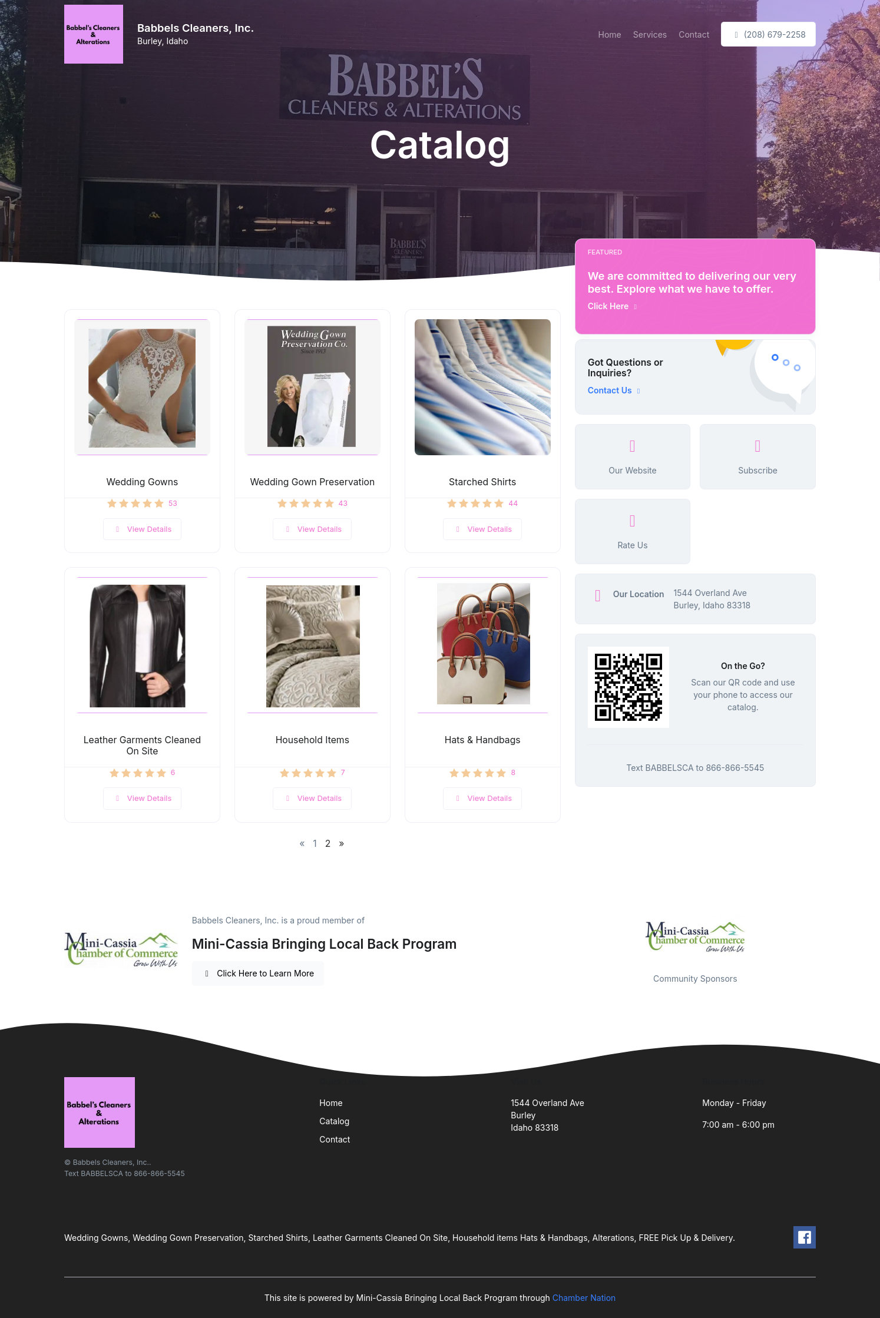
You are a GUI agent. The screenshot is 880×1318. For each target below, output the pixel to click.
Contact (694, 34)
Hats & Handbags (483, 740)
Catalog (334, 1121)
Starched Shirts (482, 482)
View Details (142, 529)
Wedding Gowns (142, 482)
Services (650, 34)
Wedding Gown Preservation (312, 482)
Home (609, 34)
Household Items (312, 740)
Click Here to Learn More (258, 973)
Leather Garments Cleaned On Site (142, 745)
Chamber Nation (584, 1298)
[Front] (96, 34)
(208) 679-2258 (768, 34)
